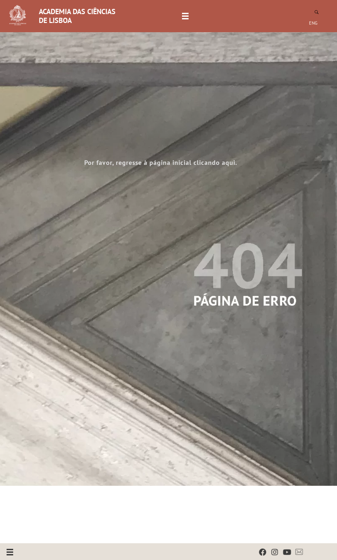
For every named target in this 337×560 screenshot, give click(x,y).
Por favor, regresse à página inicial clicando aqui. (160, 162)
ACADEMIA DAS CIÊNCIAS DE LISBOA (77, 16)
